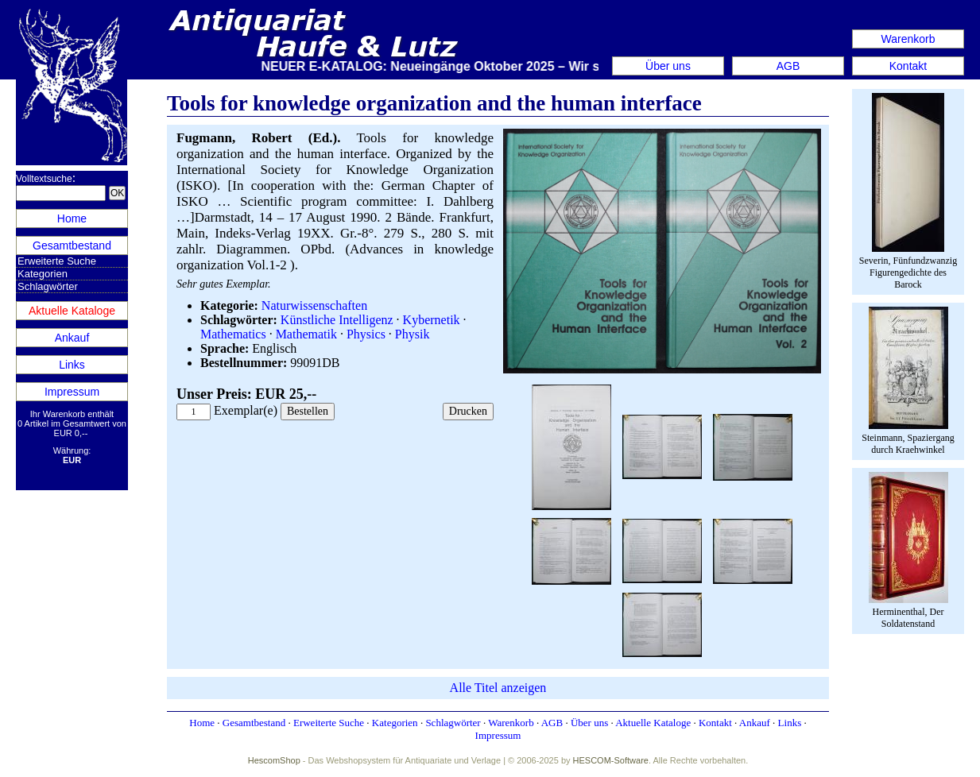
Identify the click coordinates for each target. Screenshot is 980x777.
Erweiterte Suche (56, 261)
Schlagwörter (47, 286)
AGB (788, 66)
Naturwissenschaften (314, 305)
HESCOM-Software (611, 760)
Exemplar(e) (245, 410)
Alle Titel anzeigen (498, 687)
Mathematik (306, 334)
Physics (366, 334)
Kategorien (42, 274)
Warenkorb (908, 39)
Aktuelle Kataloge (72, 310)
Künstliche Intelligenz (337, 320)
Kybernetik (431, 320)
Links (72, 364)
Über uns (668, 66)
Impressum (72, 391)
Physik (412, 334)
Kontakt (908, 66)
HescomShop (274, 760)
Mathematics (233, 334)
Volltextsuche (44, 178)
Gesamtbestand (72, 245)
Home (72, 218)
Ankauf (72, 337)
